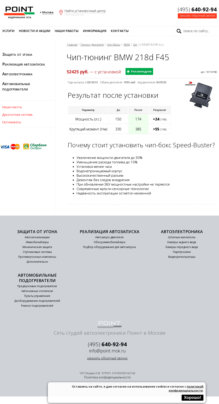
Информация (94, 31)
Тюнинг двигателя (92, 44)
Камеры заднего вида (181, 242)
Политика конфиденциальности (107, 377)
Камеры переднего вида (182, 247)
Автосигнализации (37, 237)
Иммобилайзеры (37, 242)
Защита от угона (17, 54)
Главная (72, 44)
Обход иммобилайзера (109, 242)
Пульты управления (37, 296)
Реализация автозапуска (23, 64)
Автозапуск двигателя (109, 237)
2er (135, 44)
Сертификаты (11, 122)
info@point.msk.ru (107, 351)
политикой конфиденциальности (186, 388)
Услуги (8, 31)
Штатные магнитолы (181, 237)
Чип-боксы (113, 44)
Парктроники (182, 252)
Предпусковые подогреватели (37, 286)
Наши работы (67, 31)
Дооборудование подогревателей (37, 301)
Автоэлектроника (17, 73)
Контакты (120, 31)
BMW (127, 44)
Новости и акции (34, 31)
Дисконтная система (17, 114)
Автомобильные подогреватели (16, 86)
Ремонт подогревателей (37, 306)
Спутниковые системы (37, 252)
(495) (197, 9)
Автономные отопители (37, 291)
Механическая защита (37, 247)
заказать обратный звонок (197, 16)
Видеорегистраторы (181, 257)
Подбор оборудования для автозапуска (109, 247)
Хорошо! (192, 397)
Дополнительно (37, 262)
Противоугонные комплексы (37, 257)
